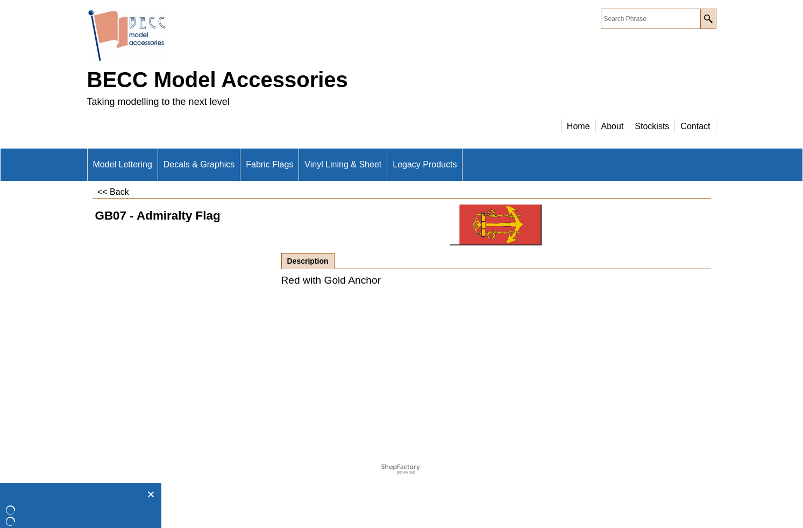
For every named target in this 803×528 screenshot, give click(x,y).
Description (308, 261)
